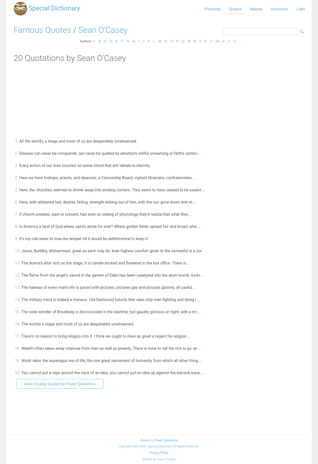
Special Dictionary (54, 8)
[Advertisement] (159, 100)
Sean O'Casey (102, 30)
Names (256, 9)
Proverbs (213, 9)
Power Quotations (166, 440)
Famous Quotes (42, 30)
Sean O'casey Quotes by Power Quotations (60, 384)
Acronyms (279, 9)
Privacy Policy (159, 453)
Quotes (235, 9)
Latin (300, 9)
